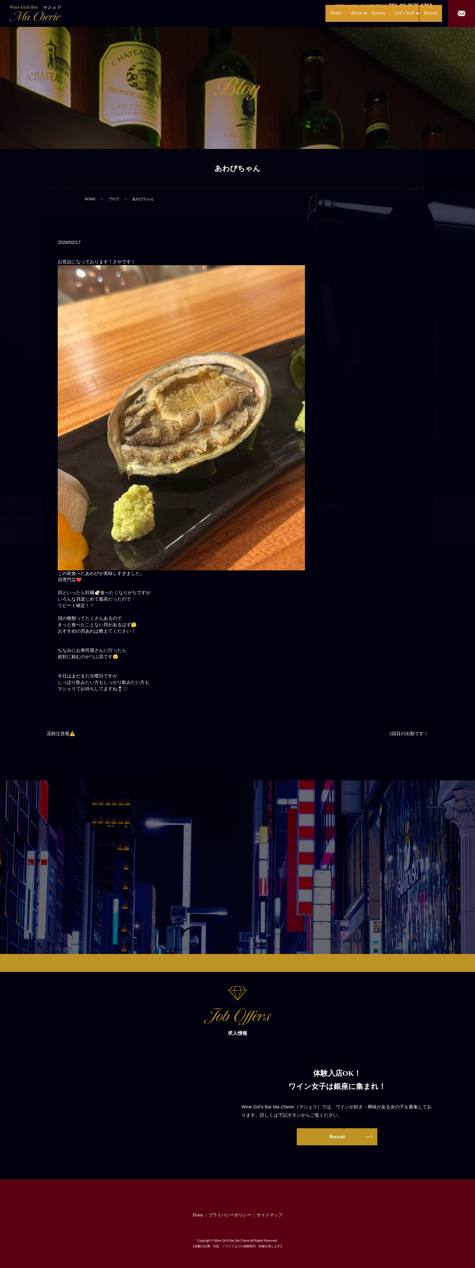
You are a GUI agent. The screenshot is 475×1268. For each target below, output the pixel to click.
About (332, 13)
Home (310, 13)
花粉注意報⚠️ (61, 733)
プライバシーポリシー (229, 1215)
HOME (90, 199)
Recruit (424, 13)
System (361, 13)
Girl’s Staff (390, 13)
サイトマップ (269, 1215)
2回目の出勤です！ (409, 733)
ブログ (113, 199)
